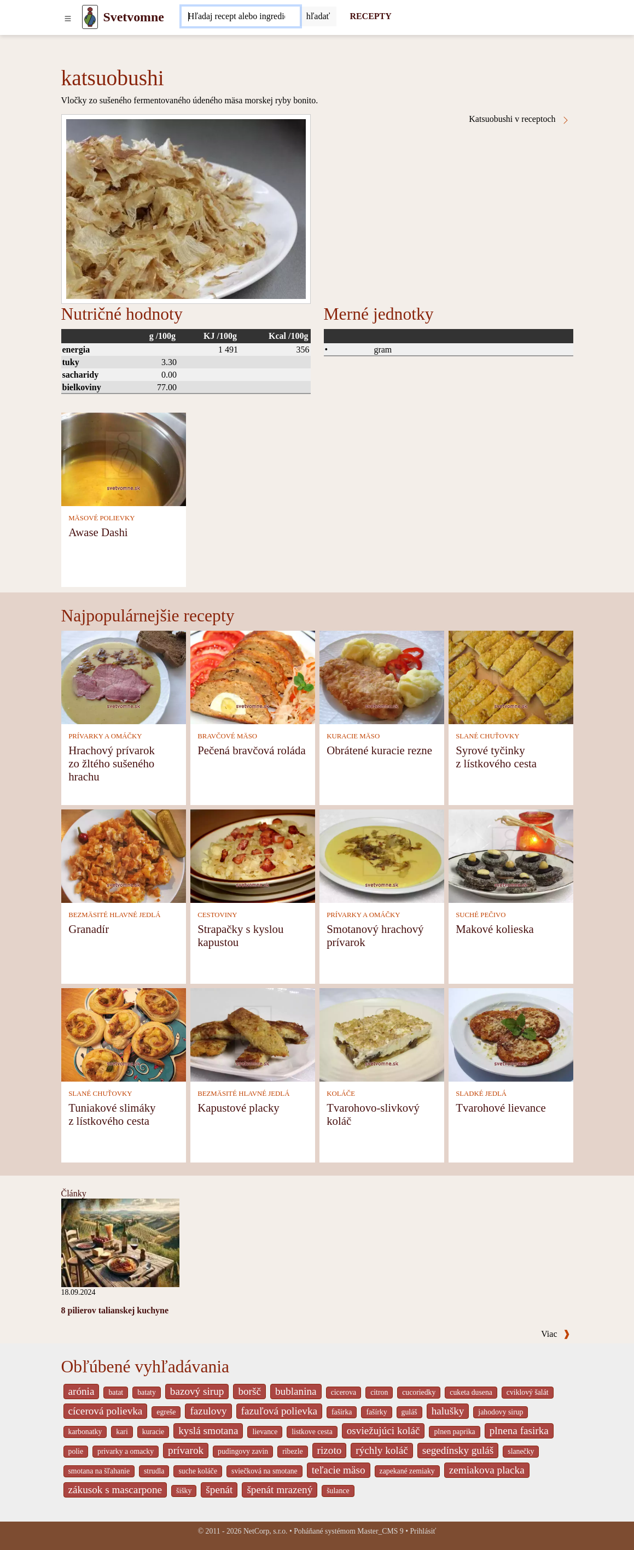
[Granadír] (123, 855)
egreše (166, 1412)
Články (73, 1193)
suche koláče (197, 1471)
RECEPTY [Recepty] (370, 16)
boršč (249, 1391)
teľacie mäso (338, 1470)
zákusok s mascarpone (115, 1489)
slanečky (521, 1451)
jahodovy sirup (500, 1412)
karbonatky (85, 1432)
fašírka (341, 1412)
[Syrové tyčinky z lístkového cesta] (511, 676)
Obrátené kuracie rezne (379, 750)
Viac (555, 1333)
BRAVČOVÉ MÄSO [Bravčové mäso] (227, 736)
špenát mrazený (279, 1489)
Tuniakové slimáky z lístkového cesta (111, 1114)
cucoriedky (418, 1392)
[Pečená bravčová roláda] (252, 676)
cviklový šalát (528, 1392)
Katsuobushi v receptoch (519, 119)
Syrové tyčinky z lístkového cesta (496, 757)
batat (115, 1392)
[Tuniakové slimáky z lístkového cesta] (123, 1033)
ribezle (292, 1451)
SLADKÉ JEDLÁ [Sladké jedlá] (481, 1093)
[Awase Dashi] (123, 458)
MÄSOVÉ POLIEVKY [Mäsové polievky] (101, 518)
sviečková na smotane (264, 1471)
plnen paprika (454, 1432)
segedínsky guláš (458, 1450)
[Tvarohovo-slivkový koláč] (381, 1033)
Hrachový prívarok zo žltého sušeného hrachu (111, 763)
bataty (146, 1392)
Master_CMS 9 (380, 1531)
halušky (448, 1411)
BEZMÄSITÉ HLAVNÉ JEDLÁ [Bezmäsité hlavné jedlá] (114, 915)
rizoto (329, 1450)
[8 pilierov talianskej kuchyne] (120, 1242)
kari (121, 1432)
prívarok (185, 1450)
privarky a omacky (125, 1451)
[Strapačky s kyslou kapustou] (252, 855)
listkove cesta (312, 1432)
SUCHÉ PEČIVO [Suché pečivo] (480, 915)
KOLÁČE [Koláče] (341, 1093)
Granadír (88, 929)
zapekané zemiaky (407, 1471)
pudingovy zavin (243, 1451)
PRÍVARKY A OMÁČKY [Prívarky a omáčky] (105, 736)
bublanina (296, 1391)
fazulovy (208, 1411)
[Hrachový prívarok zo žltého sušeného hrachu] (123, 676)
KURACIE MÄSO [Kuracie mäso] (353, 736)
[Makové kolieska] (511, 855)
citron (379, 1392)
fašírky (376, 1412)
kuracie (153, 1432)
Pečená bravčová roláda (251, 750)
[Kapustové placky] (252, 1033)
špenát (219, 1489)
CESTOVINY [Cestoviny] (217, 915)
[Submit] (318, 16)
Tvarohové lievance (501, 1107)
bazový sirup (197, 1391)
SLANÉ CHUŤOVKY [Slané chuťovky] (487, 736)
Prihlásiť (423, 1531)
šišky (183, 1491)
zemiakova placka (487, 1470)
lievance (264, 1432)
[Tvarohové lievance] (511, 1033)
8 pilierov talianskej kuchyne (115, 1310)
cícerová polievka (105, 1411)
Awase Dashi (97, 532)
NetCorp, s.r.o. (265, 1531)
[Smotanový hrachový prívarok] (381, 855)
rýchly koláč (382, 1450)
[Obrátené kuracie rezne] (381, 676)
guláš (409, 1412)
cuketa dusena (471, 1392)
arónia (81, 1391)
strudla (154, 1471)
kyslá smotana (208, 1430)
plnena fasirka (519, 1430)
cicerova (344, 1392)
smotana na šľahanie (99, 1471)
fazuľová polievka (279, 1411)
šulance (338, 1491)
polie (76, 1451)
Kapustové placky (238, 1107)
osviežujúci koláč (383, 1430)
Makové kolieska (495, 929)
